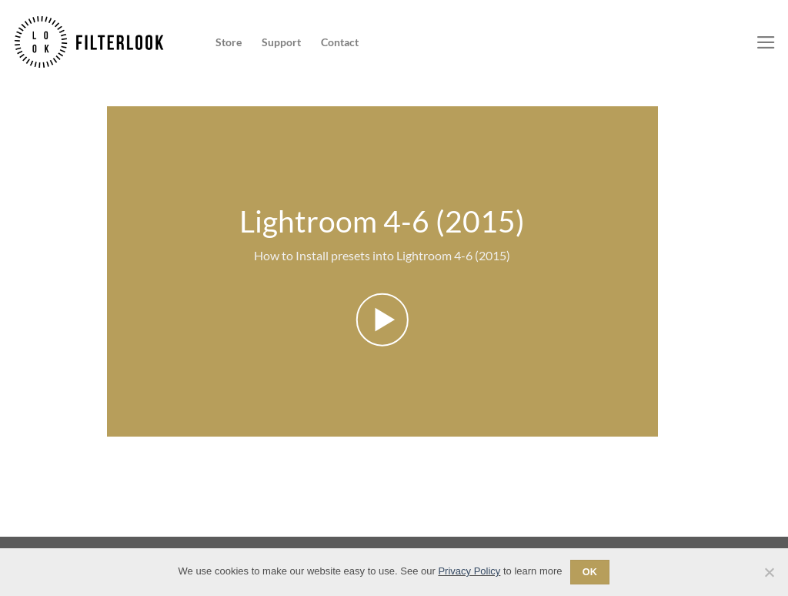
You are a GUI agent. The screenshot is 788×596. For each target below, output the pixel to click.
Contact (340, 42)
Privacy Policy (469, 571)
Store (228, 42)
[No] (768, 576)
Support (281, 42)
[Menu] (766, 42)
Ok (590, 572)
